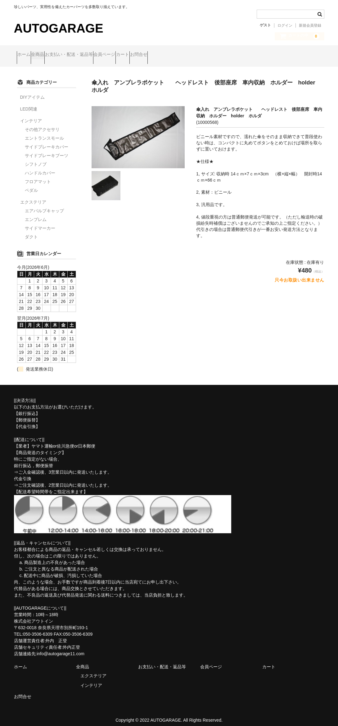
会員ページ (143, 54)
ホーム (26, 54)
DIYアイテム (32, 91)
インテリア (31, 115)
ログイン (284, 25)
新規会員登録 (310, 25)
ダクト (31, 231)
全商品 (52, 54)
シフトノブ (36, 158)
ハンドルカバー (40, 167)
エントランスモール (44, 132)
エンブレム (36, 214)
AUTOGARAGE (58, 28)
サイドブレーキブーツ (46, 150)
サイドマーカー (40, 222)
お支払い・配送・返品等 (95, 54)
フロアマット (38, 176)
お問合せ (201, 54)
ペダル (31, 185)
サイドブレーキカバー (46, 141)
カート (173, 54)
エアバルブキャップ (44, 205)
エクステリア (33, 196)
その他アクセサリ (42, 124)
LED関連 (28, 103)
